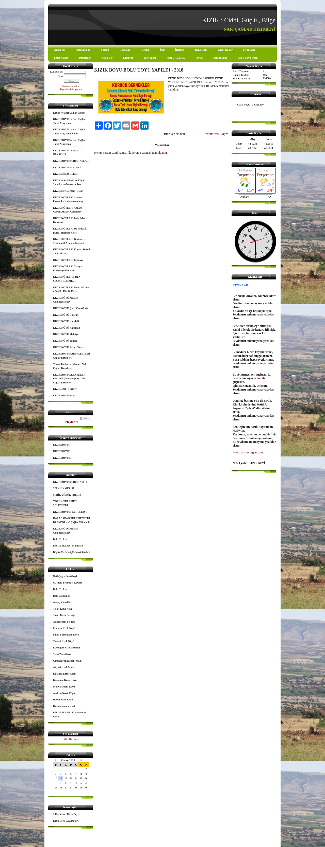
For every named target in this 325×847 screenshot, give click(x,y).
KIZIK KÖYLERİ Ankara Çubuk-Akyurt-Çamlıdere (67, 209)
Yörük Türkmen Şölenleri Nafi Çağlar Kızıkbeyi (70, 366)
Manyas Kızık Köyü (64, 686)
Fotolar (145, 49)
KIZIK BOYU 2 (62, 451)
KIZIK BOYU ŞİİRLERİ (67, 167)
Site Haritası (71, 739)
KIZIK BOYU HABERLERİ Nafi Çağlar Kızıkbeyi (71, 355)
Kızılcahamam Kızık (64, 706)
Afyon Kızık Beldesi (64, 621)
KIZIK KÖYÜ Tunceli (65, 340)
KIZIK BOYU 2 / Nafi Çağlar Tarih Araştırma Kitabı (69, 131)
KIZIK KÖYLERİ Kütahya (68, 260)
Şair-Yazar (150, 57)
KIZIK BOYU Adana (64, 395)
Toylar (199, 57)
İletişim (179, 49)
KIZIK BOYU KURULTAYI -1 (70, 482)
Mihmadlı (249, 49)
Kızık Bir (107, 57)
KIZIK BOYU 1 (62, 444)
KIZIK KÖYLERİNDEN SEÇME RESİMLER (66, 278)
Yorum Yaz (212, 134)
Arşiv (224, 134)
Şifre (60, 76)
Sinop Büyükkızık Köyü (66, 634)
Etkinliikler (220, 57)
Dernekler (85, 57)
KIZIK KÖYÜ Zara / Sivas (68, 347)
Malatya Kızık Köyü (64, 628)
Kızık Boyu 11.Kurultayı (250, 104)
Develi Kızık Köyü (63, 699)
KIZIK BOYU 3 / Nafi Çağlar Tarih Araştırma (69, 142)
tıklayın (162, 152)
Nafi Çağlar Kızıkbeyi (65, 576)
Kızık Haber (225, 49)
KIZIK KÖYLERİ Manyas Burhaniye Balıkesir (68, 268)
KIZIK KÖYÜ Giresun (65, 314)
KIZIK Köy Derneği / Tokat (68, 190)
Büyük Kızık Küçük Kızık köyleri (71, 552)
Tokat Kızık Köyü (62, 608)
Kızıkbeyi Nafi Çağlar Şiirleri (69, 112)
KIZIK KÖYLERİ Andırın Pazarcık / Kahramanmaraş (68, 199)
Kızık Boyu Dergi (248, 57)
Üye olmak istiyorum (71, 89)
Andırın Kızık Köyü (64, 693)
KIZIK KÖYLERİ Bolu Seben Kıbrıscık (69, 220)
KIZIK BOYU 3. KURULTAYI (70, 511)
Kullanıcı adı (56, 71)
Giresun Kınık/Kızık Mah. (67, 660)
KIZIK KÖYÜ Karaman (66, 327)
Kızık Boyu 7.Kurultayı (65, 820)
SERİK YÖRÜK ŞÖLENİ (67, 494)
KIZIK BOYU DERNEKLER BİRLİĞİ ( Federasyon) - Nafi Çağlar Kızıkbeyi (69, 378)
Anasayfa (59, 49)
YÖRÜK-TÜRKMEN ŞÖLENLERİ (65, 503)
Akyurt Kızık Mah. (63, 667)
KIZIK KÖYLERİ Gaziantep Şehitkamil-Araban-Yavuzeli (69, 241)
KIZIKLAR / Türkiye (65, 388)
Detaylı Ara (70, 422)
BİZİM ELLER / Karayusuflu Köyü (69, 714)
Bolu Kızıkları (61, 539)
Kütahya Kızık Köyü (64, 673)
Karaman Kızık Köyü (65, 680)
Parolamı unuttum (71, 86)
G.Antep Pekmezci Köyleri (67, 582)
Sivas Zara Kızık (62, 654)
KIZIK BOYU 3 (62, 457)
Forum (105, 49)
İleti (162, 49)
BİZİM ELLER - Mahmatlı (68, 545)
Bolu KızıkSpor (61, 595)
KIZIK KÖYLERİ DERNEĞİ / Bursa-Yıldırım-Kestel (70, 230)
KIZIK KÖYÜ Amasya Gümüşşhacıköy (65, 299)
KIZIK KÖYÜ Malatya (66, 334)
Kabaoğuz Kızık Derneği (66, 647)
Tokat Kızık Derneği (64, 615)
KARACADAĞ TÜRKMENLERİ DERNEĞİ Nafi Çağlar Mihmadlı (71, 520)
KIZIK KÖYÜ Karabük (66, 321)
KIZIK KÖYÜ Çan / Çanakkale (70, 308)
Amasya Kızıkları (62, 602)
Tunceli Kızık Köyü (63, 641)
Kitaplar (128, 57)
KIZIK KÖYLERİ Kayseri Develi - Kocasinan (71, 251)
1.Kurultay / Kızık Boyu (66, 814)
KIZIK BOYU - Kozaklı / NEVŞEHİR (66, 152)
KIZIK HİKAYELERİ (65, 173)
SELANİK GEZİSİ (63, 488)
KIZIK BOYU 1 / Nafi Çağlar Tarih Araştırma (69, 121)
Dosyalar (124, 49)
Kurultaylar (61, 57)
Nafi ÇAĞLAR (176, 57)
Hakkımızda (83, 49)
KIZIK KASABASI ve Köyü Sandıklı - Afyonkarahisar (68, 182)
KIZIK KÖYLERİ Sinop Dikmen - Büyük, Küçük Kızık (71, 289)
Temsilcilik (200, 49)
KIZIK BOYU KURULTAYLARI (71, 161)
